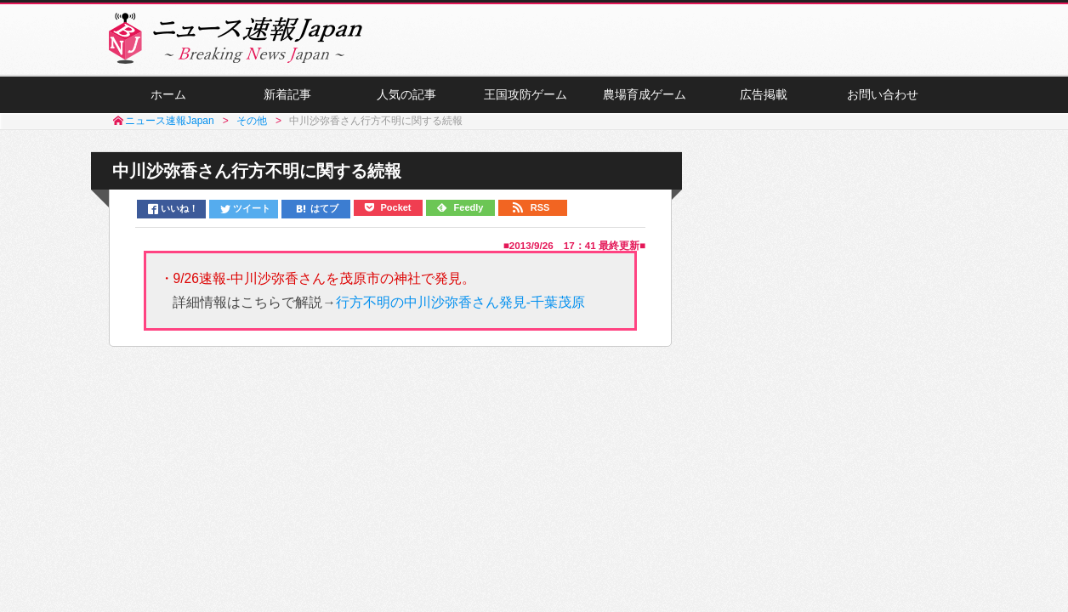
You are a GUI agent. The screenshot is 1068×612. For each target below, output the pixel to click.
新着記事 (287, 94)
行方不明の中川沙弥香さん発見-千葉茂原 (460, 302)
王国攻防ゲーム (525, 94)
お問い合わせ (882, 94)
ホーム (168, 94)
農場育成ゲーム (644, 94)
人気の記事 (406, 94)
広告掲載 (763, 94)
